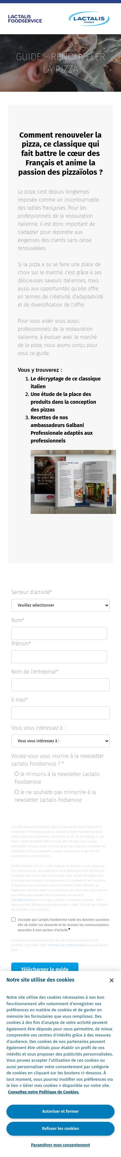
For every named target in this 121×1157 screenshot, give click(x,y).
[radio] (62, 779)
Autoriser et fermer (60, 1111)
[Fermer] (112, 980)
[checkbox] (60, 788)
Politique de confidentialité (67, 945)
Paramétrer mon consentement (60, 1144)
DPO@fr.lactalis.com (25, 900)
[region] (60, 1064)
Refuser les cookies (60, 1128)
